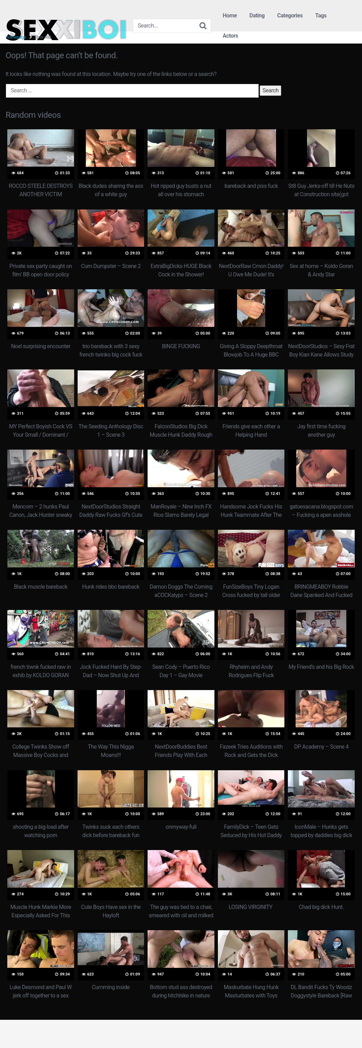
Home (230, 15)
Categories (289, 15)
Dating (257, 15)
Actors (230, 35)
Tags (320, 15)
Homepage (16, 37)
